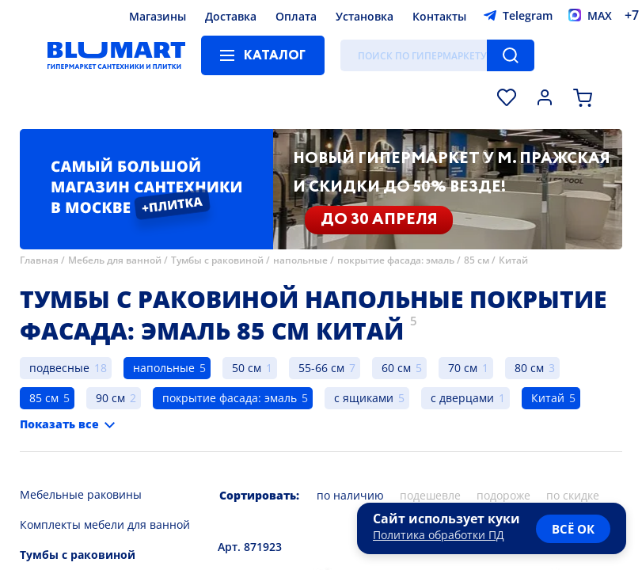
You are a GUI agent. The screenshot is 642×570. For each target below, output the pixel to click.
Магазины (157, 16)
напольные (300, 260)
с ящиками (363, 397)
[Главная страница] (116, 55)
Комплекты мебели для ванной (105, 524)
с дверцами (462, 397)
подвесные (59, 367)
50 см (246, 367)
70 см (462, 367)
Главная (39, 260)
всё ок (573, 529)
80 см (529, 367)
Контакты (439, 16)
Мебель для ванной (114, 260)
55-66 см (321, 367)
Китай (513, 260)
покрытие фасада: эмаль (395, 260)
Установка (364, 16)
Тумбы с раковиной (217, 260)
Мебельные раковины (81, 494)
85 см (476, 260)
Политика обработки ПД (438, 534)
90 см (110, 397)
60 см (396, 367)
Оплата (296, 16)
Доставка (230, 16)
